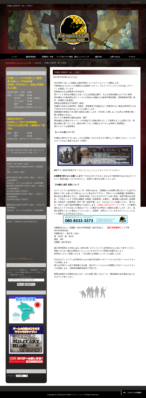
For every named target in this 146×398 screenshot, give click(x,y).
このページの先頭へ (134, 393)
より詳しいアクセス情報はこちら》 (20, 258)
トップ (14, 57)
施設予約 (98, 57)
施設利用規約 (31, 57)
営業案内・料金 (47, 57)
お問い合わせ (115, 57)
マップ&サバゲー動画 (65, 57)
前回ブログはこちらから (89, 170)
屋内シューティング (81, 57)
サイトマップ (135, 2)
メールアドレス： (26, 277)
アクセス (132, 57)
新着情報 (73, 77)
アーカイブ (11, 376)
